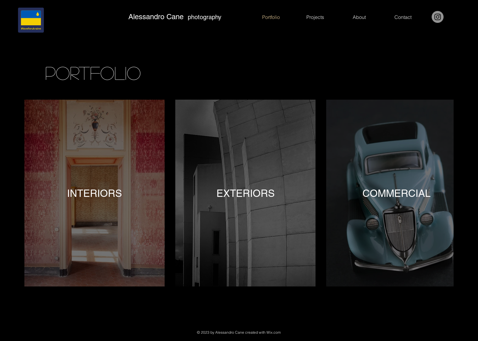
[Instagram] (438, 17)
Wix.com (273, 332)
